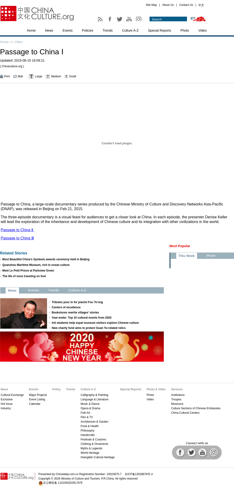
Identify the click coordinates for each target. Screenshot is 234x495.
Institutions (177, 395)
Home (31, 30)
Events (67, 30)
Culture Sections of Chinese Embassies (195, 408)
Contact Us (186, 5)
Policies (87, 30)
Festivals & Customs (93, 439)
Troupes (176, 399)
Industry (6, 408)
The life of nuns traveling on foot (24, 276)
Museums (177, 404)
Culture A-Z (130, 30)
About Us (168, 5)
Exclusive (7, 399)
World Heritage (89, 452)
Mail (20, 76)
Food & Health (89, 426)
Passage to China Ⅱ (17, 230)
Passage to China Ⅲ (17, 238)
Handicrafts (87, 435)
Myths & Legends (91, 448)
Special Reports (159, 30)
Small (72, 76)
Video (202, 30)
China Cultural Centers (185, 412)
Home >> (7, 42)
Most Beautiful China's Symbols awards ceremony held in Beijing (45, 259)
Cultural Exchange (12, 395)
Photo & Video (156, 389)
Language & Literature (94, 399)
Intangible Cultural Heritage (97, 457)
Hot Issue (7, 404)
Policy (56, 389)
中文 (201, 5)
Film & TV (86, 417)
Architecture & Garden (94, 421)
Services (177, 389)
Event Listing (37, 399)
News (49, 30)
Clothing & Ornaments (94, 444)
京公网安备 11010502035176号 (63, 482)
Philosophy (87, 430)
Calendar (34, 404)
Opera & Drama (90, 408)
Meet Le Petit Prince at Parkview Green (28, 270)
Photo (184, 30)
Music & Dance (89, 404)
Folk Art (85, 412)
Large (38, 76)
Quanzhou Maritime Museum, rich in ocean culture (35, 265)
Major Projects (38, 395)
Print (7, 76)
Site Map (151, 5)
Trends (107, 30)
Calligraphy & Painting (94, 395)
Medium (56, 76)
